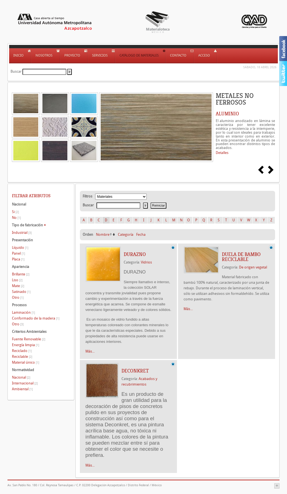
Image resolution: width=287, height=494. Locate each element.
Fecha (141, 234)
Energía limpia (25, 345)
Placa (18, 259)
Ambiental (22, 389)
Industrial (22, 232)
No (16, 218)
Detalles (222, 153)
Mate (18, 286)
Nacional (21, 377)
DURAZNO (135, 254)
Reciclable (22, 356)
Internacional (25, 383)
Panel (18, 253)
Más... (90, 351)
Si (15, 212)
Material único (25, 362)
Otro (18, 297)
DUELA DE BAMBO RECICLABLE (241, 256)
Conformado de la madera (35, 318)
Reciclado (22, 351)
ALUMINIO (227, 114)
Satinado (21, 292)
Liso (17, 280)
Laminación (23, 312)
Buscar (16, 71)
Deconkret (135, 371)
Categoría (125, 234)
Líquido (20, 247)
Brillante (20, 274)
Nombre (103, 234)
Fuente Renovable (28, 339)
